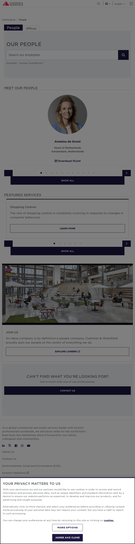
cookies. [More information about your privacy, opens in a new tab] (109, 525)
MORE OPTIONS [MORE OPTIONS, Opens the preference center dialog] (67, 532)
